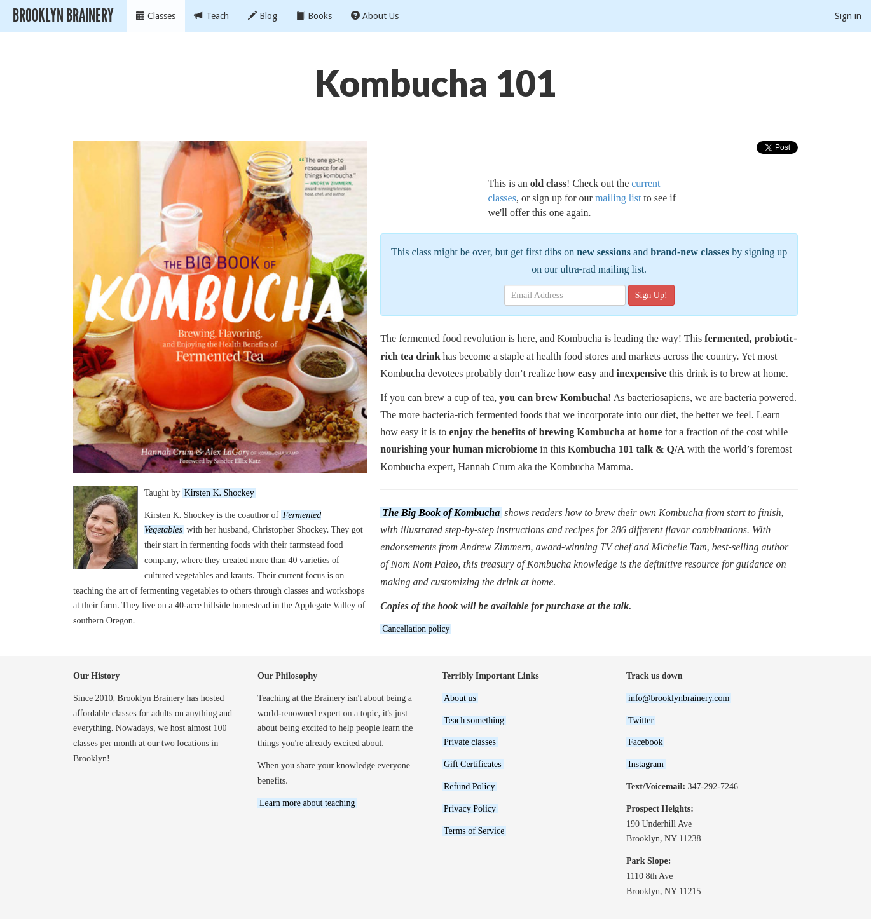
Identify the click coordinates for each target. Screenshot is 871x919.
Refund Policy (469, 786)
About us (460, 698)
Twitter (641, 720)
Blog (262, 16)
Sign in (848, 16)
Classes (155, 16)
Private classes (470, 742)
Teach (212, 16)
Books (314, 16)
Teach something (474, 720)
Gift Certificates (473, 764)
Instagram (646, 764)
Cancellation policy (415, 629)
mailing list (618, 198)
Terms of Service (474, 831)
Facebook (645, 742)
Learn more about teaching (307, 803)
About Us (375, 16)
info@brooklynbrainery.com (678, 698)
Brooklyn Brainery (63, 15)
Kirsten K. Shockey (219, 493)
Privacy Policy (470, 808)
